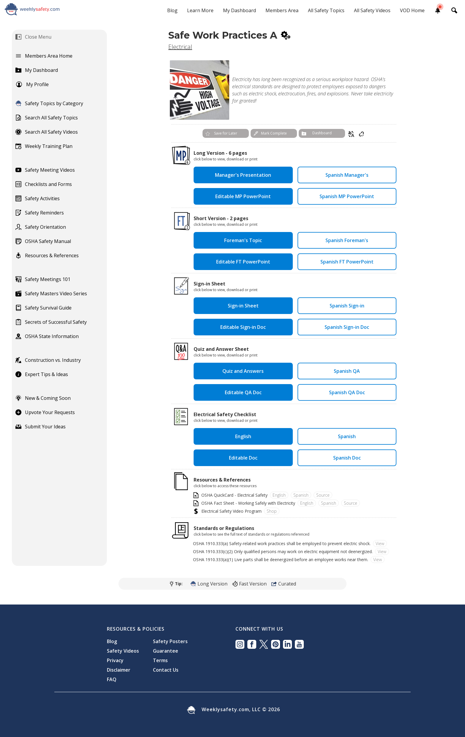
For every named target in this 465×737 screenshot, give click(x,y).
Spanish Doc (347, 457)
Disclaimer (118, 670)
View (380, 543)
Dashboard (322, 132)
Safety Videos (123, 651)
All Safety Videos (372, 10)
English (243, 436)
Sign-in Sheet (243, 305)
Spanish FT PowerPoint (347, 261)
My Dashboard (239, 10)
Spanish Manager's (346, 175)
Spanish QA (347, 371)
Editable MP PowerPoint (243, 196)
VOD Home (412, 10)
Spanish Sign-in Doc (347, 327)
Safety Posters (170, 641)
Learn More (200, 10)
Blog (172, 10)
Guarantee (165, 651)
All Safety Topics (326, 10)
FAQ (111, 679)
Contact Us (165, 670)
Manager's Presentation (243, 175)
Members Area (281, 10)
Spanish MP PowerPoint (347, 196)
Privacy (115, 660)
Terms (160, 660)
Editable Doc (243, 457)
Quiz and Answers (243, 371)
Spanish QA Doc (347, 392)
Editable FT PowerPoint (243, 261)
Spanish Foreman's (346, 240)
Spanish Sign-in (347, 305)
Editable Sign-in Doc (243, 327)
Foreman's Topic (243, 240)
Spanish (347, 436)
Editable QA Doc (243, 392)
